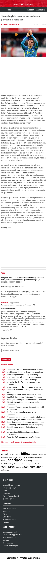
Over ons (7, 503)
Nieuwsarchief (8, 499)
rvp (6, 461)
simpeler (4, 282)
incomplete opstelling (8, 308)
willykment (5, 470)
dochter (20, 280)
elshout (3, 457)
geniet (26, 280)
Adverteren (7, 517)
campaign (40, 454)
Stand (5, 491)
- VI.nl (17, 24)
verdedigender (28, 464)
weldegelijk (17, 282)
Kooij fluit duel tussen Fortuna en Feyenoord (24, 397)
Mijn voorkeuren (9, 543)
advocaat (40, 278)
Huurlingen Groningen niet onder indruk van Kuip (26, 400)
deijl (45, 454)
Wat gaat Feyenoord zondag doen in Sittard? (24, 387)
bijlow (25, 454)
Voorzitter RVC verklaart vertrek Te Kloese (23, 437)
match (20, 457)
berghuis (4, 278)
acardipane (7, 454)
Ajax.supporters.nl (10, 532)
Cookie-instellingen (10, 546)
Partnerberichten (9, 520)
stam (11, 282)
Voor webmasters (10, 509)
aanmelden (40, 10)
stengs (5, 463)
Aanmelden (7, 485)
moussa (25, 457)
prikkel (11, 278)
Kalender (6, 493)
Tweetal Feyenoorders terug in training (22, 375)
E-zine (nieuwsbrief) (11, 496)
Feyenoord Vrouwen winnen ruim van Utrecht (25, 370)
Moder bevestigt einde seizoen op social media (25, 422)
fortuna (7, 457)
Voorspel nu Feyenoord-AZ (25, 305)
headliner (15, 457)
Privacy (5, 514)
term (18, 464)
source (36, 461)
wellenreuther (33, 467)
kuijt (38, 280)
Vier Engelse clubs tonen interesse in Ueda (24, 395)
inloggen (30, 10)
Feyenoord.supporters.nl (12, 535)
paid (41, 457)
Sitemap (6, 540)
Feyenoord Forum (10, 488)
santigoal (15, 460)
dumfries (18, 278)
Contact (6, 522)
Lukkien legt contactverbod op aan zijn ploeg (24, 425)
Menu (9, 10)
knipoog (32, 280)
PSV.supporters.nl (9, 538)
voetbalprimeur (37, 464)
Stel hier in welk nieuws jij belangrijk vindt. (18, 442)
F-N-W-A (4, 303)
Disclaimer (7, 511)
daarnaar (13, 280)
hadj (11, 457)
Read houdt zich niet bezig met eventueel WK (25, 372)
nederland (30, 457)
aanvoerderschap (29, 278)
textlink (22, 464)
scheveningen (28, 461)
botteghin (5, 280)
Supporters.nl (9, 527)
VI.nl (9, 227)
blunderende (34, 454)
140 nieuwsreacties (7, 305)
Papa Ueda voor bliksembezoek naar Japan (24, 377)
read (3, 461)
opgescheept (36, 457)
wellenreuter (20, 467)
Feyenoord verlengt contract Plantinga (22, 380)
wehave (8, 466)
